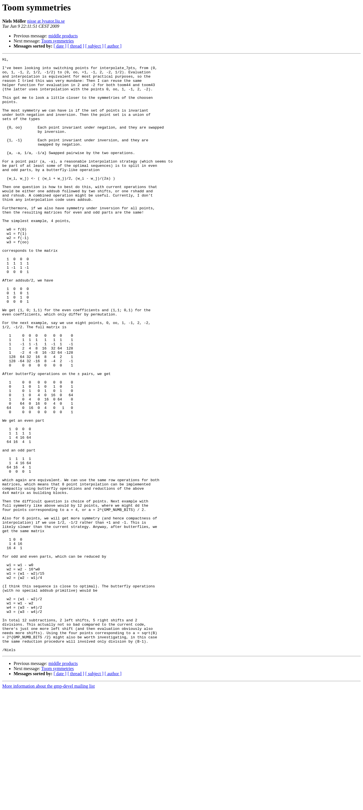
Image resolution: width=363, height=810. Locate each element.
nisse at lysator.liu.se (46, 21)
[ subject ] (94, 46)
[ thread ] (75, 46)
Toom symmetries (57, 41)
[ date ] (60, 46)
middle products (63, 35)
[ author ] (113, 46)
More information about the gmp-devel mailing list (48, 805)
